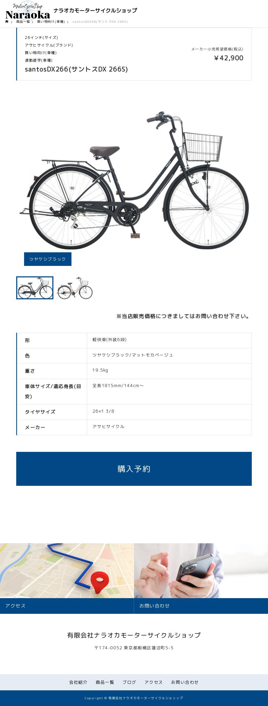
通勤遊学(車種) (39, 60)
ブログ (129, 682)
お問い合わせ (185, 682)
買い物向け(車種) (41, 53)
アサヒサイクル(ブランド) (49, 45)
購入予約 (134, 468)
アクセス (153, 682)
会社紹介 (78, 682)
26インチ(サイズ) (41, 37)
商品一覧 (105, 682)
